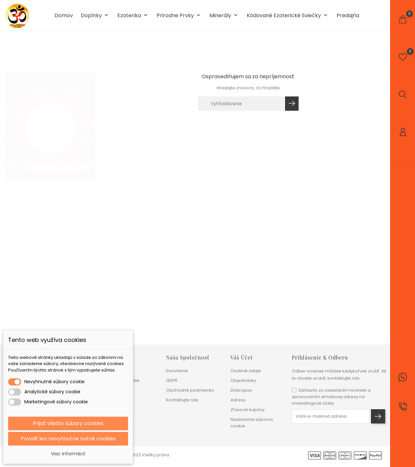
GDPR (171, 380)
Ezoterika (133, 15)
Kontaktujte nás (182, 400)
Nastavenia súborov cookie (252, 422)
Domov (63, 15)
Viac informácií (68, 453)
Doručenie (177, 371)
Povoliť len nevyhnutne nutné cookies (68, 438)
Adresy (238, 400)
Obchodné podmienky (190, 390)
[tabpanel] (50, 120)
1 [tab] (91, 118)
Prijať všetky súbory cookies (68, 423)
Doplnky (95, 15)
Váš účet (242, 357)
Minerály (224, 15)
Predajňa (348, 15)
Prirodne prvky (179, 15)
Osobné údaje (246, 371)
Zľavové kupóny (248, 410)
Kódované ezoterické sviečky (288, 15)
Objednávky (243, 380)
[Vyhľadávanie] (241, 103)
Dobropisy (241, 390)
